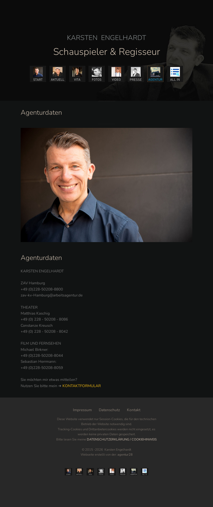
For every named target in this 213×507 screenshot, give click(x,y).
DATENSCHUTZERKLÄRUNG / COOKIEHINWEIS (122, 439)
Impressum (82, 409)
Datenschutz (109, 409)
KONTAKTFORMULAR (81, 385)
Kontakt (133, 409)
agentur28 (125, 454)
